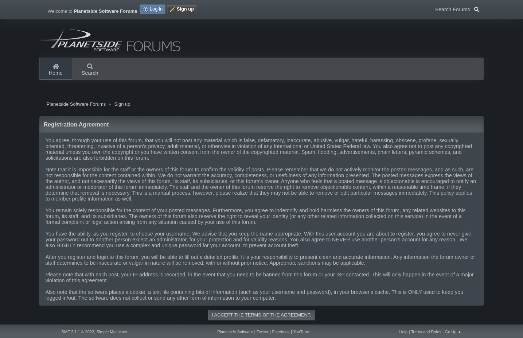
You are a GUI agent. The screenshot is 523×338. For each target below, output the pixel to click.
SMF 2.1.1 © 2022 (78, 332)
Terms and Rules (426, 332)
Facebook (280, 332)
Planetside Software (235, 332)
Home (56, 70)
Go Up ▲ (453, 332)
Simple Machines (112, 332)
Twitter (262, 332)
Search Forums (457, 9)
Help (403, 332)
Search (90, 70)
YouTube (301, 332)
